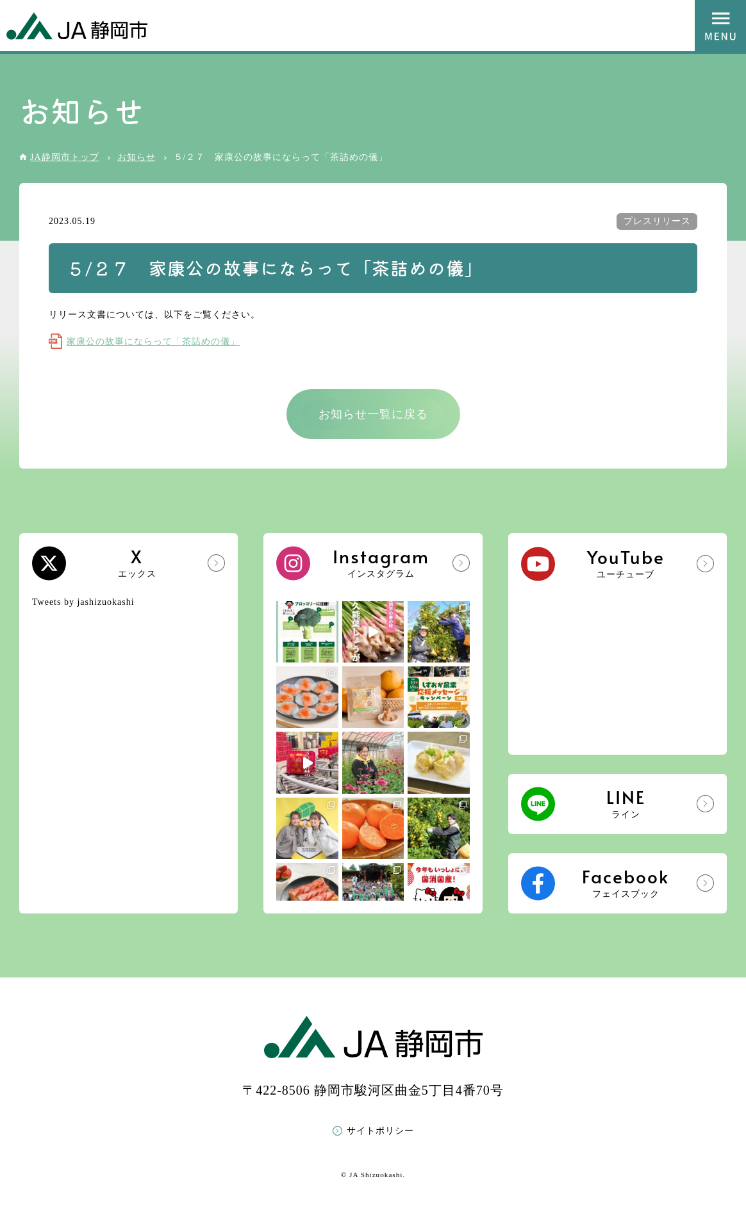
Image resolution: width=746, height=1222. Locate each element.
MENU (720, 25)
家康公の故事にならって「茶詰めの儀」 (153, 341)
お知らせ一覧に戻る (373, 414)
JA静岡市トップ (64, 157)
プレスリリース (657, 221)
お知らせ (136, 157)
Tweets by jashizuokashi (83, 602)
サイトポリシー (380, 1131)
